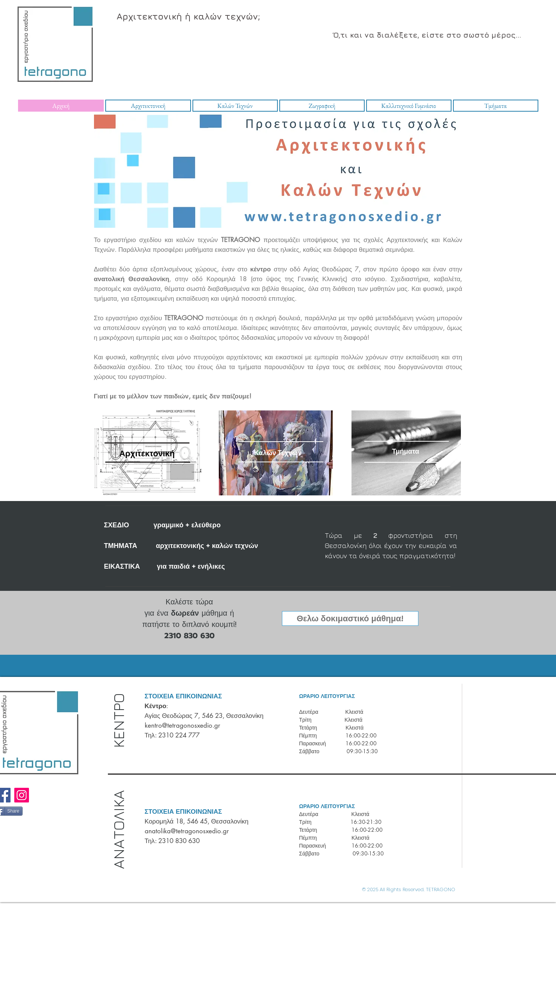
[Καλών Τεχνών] (278, 452)
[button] (350, 618)
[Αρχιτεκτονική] (147, 453)
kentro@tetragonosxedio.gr (182, 725)
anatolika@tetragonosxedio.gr (187, 831)
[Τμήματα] (406, 451)
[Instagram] (21, 795)
